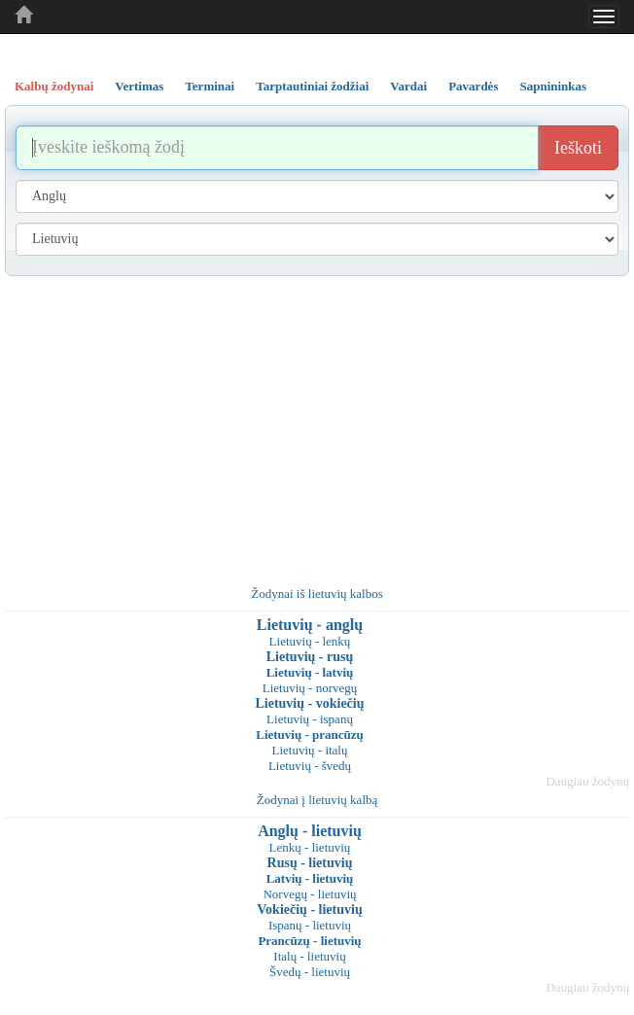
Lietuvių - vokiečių (309, 703)
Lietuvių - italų (310, 750)
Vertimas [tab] (139, 86)
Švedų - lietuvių (309, 971)
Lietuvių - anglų (310, 624)
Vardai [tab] (408, 86)
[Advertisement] (317, 422)
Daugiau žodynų (587, 781)
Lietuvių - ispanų (309, 719)
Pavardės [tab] (473, 86)
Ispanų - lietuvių (309, 925)
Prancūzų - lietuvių (309, 940)
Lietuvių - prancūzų (310, 734)
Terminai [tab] (209, 86)
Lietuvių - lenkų (310, 641)
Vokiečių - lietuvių (309, 909)
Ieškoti (578, 148)
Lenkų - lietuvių (310, 847)
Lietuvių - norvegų (310, 688)
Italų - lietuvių (309, 956)
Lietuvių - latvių (310, 672)
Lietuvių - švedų (309, 765)
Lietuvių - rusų (309, 656)
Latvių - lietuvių (310, 878)
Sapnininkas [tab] (552, 86)
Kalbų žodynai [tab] (54, 86)
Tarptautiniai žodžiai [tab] (312, 86)
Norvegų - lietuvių (309, 894)
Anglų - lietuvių (310, 830)
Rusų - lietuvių (310, 863)
